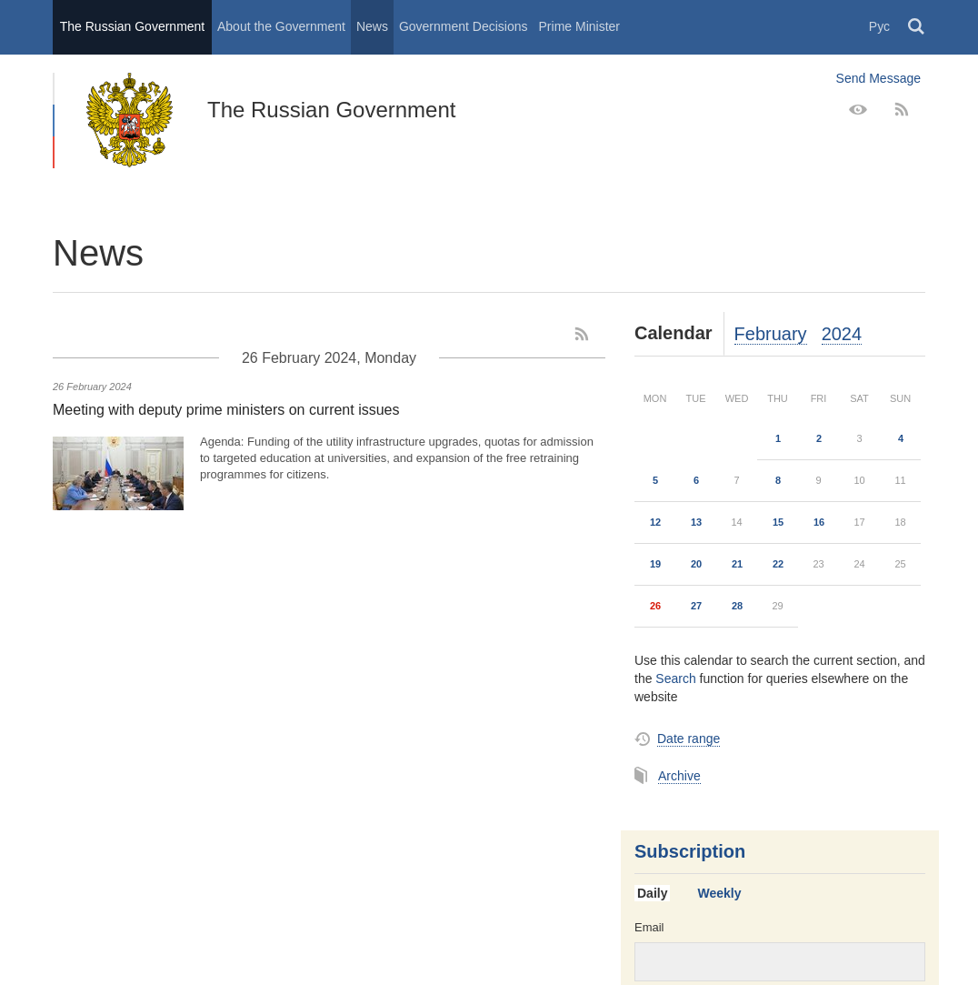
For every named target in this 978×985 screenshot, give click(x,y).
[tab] (659, 894)
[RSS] (901, 110)
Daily (652, 893)
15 (778, 522)
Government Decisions (463, 26)
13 (696, 522)
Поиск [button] (917, 27)
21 (737, 563)
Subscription (689, 851)
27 (696, 605)
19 (655, 563)
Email (649, 927)
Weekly (719, 893)
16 (818, 522)
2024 (842, 334)
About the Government (281, 26)
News (372, 26)
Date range (688, 738)
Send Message (878, 78)
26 (655, 605)
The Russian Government (132, 26)
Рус (879, 26)
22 (778, 563)
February (770, 334)
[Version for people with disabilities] (858, 110)
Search (675, 678)
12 (655, 522)
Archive (679, 776)
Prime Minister (579, 26)
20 (696, 563)
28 (737, 605)
